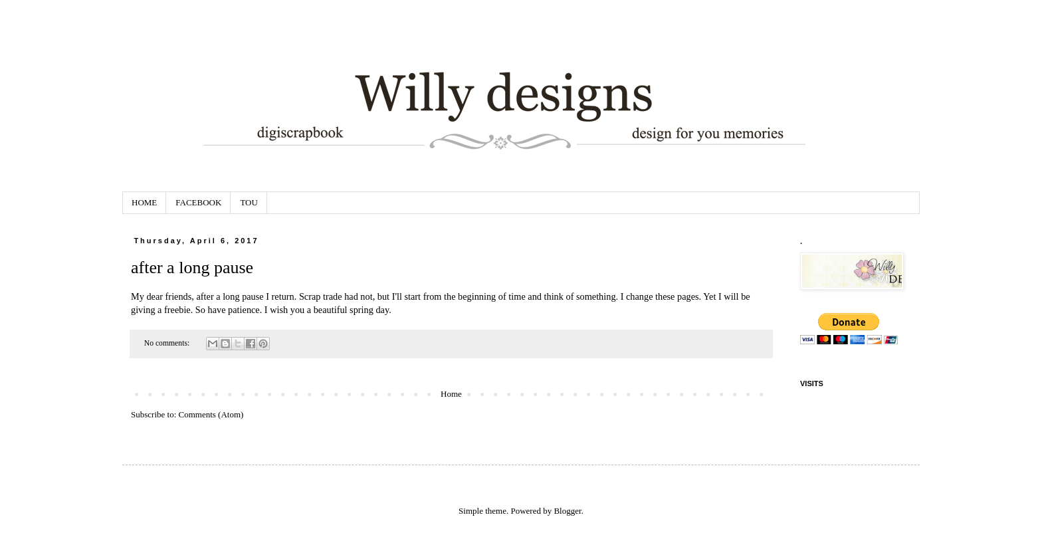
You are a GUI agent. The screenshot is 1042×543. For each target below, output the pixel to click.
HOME (144, 202)
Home (451, 394)
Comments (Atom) (211, 414)
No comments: (167, 343)
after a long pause (192, 267)
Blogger (567, 511)
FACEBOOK (198, 202)
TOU (248, 202)
